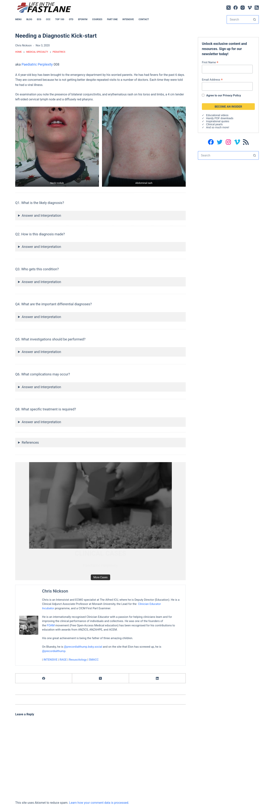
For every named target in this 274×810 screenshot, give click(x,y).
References (30, 442)
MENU (18, 19)
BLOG (29, 19)
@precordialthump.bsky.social (83, 646)
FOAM (51, 625)
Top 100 (59, 19)
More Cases (100, 577)
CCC (48, 19)
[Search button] (254, 19)
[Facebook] (235, 8)
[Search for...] (238, 19)
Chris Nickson (55, 591)
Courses (97, 19)
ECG (39, 19)
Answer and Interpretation (41, 215)
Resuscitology (78, 659)
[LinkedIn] (157, 678)
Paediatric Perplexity (37, 64)
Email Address (212, 80)
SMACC (94, 659)
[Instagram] (243, 8)
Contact (144, 19)
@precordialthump (53, 651)
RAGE (63, 659)
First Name (210, 62)
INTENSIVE (128, 19)
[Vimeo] (250, 8)
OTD (71, 19)
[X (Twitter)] (228, 8)
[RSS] (257, 8)
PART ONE (112, 19)
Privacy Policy (232, 95)
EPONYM (82, 19)
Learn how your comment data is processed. (99, 802)
